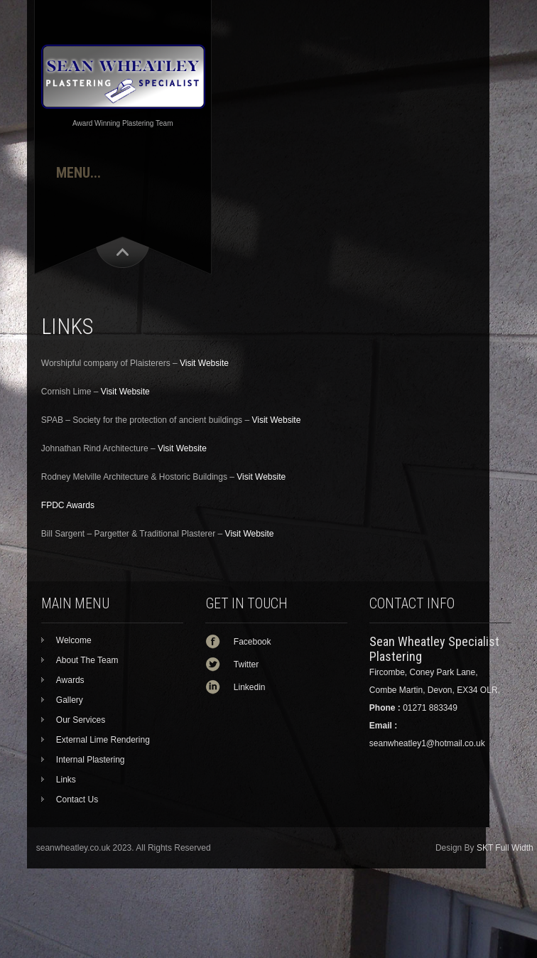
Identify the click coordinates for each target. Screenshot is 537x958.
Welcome (74, 640)
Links (66, 780)
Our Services (80, 720)
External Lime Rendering (103, 740)
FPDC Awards (67, 505)
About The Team (87, 660)
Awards (70, 680)
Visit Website (204, 363)
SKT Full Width (505, 848)
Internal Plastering (90, 760)
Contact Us (77, 799)
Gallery (69, 700)
